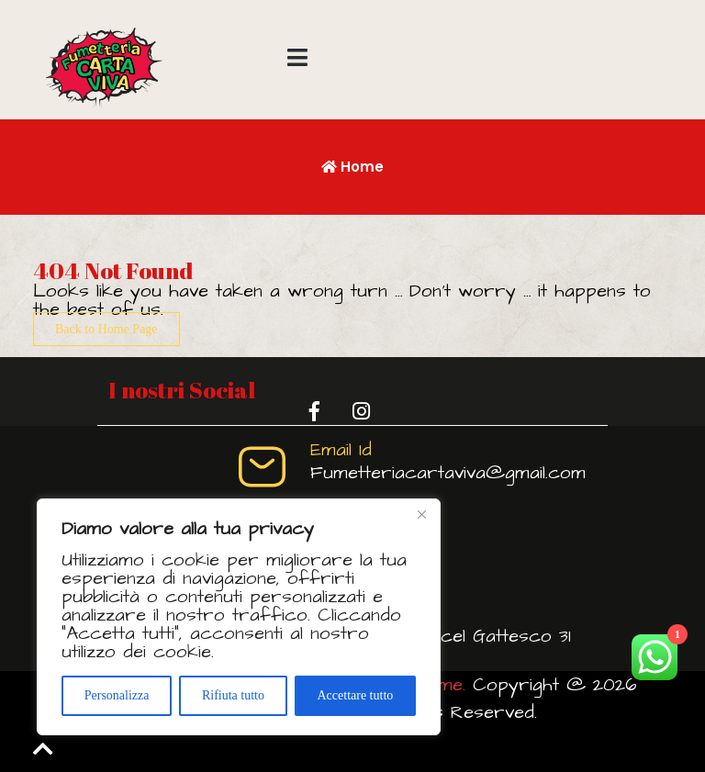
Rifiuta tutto (233, 695)
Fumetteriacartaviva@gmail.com (448, 473)
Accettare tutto (355, 695)
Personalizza (117, 695)
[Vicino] (421, 514)
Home (352, 166)
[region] (239, 616)
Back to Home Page (106, 329)
